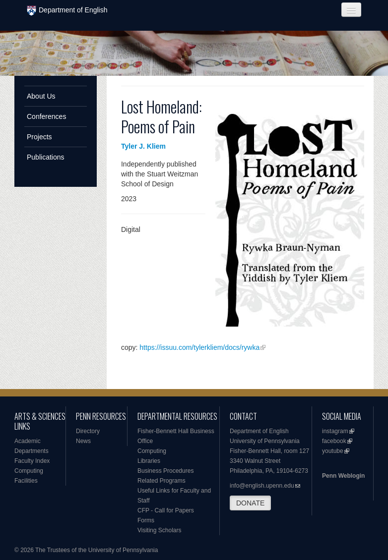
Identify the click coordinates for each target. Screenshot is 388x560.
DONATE (250, 503)
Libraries (148, 460)
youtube (332, 451)
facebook (334, 441)
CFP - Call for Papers (165, 510)
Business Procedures (165, 470)
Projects (39, 137)
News (83, 441)
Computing (28, 470)
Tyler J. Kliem (143, 146)
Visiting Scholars (159, 530)
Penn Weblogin (343, 475)
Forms (145, 520)
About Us (41, 96)
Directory (88, 431)
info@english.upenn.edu (262, 485)
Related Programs (161, 480)
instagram (335, 431)
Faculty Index (32, 460)
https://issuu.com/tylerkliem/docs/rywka (199, 347)
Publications (46, 157)
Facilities (26, 480)
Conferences (46, 116)
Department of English (67, 10)
